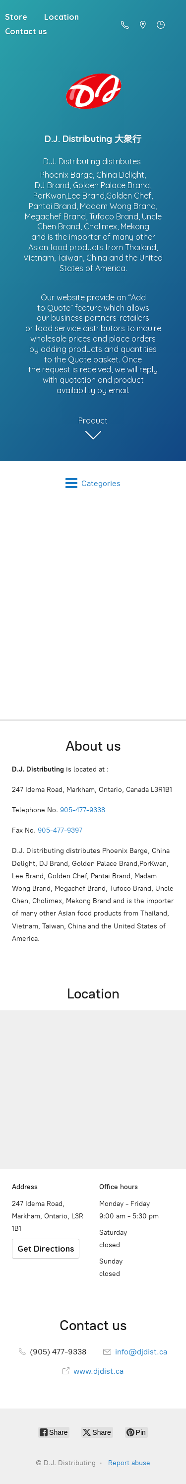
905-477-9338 (82, 810)
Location (61, 17)
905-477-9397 (60, 830)
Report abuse (129, 1463)
